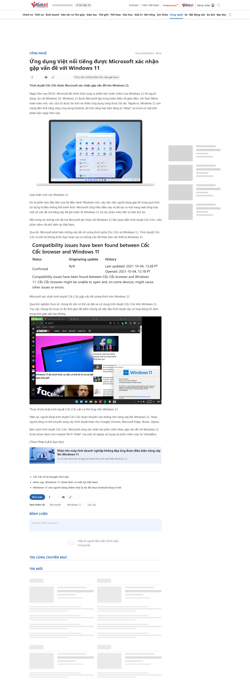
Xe (186, 15)
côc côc (92, 504)
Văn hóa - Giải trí (133, 15)
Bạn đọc (221, 15)
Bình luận (37, 497)
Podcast (133, 5)
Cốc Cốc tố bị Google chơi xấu (51, 476)
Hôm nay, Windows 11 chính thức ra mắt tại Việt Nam (65, 482)
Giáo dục (92, 15)
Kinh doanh (52, 15)
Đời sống (149, 15)
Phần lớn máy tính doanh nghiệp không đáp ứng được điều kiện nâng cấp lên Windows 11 (108, 452)
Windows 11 (74, 504)
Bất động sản (197, 15)
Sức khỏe (162, 15)
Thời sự (39, 15)
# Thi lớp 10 (83, 5)
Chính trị (28, 15)
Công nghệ (176, 15)
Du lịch (211, 15)
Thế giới (104, 15)
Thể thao (115, 15)
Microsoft (55, 504)
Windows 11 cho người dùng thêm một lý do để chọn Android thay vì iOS (77, 487)
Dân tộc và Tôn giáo (73, 15)
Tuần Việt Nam (150, 5)
